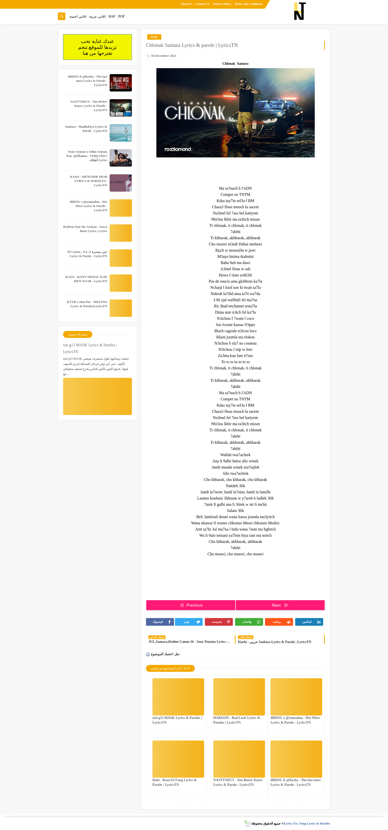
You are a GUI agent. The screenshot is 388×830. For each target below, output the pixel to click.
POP (121, 16)
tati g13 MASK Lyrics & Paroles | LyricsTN (90, 348)
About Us (186, 4)
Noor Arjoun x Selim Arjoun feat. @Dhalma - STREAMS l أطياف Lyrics (87, 156)
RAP (112, 16)
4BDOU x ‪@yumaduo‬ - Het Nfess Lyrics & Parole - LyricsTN (88, 206)
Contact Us (203, 4)
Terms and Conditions (248, 4)
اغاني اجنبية (78, 16)
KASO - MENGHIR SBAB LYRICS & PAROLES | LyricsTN (88, 181)
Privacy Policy (222, 4)
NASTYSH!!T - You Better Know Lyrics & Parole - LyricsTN (89, 106)
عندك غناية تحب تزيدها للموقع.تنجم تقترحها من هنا (97, 47)
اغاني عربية (97, 16)
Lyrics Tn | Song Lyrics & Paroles (307, 823)
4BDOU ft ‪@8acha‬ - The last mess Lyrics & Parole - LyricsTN (87, 81)
